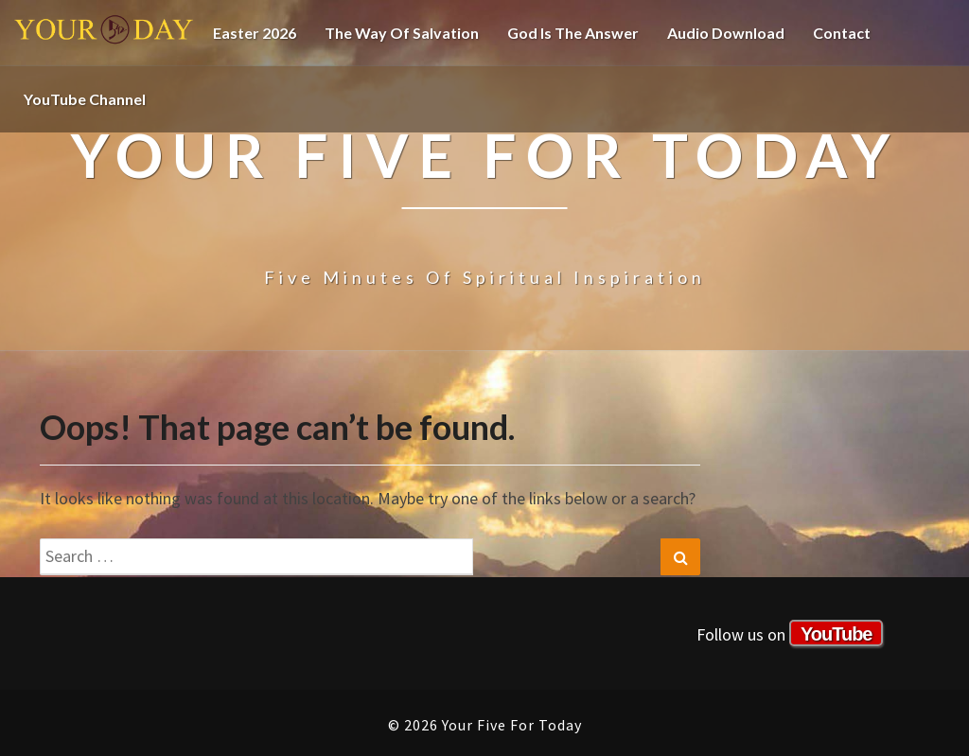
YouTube (836, 634)
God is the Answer (573, 33)
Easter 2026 (254, 33)
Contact (842, 33)
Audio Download (725, 33)
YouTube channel (85, 99)
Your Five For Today (104, 33)
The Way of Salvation (402, 33)
